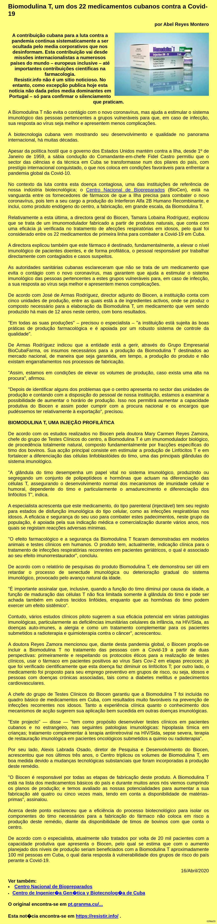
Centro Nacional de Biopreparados (125, 189)
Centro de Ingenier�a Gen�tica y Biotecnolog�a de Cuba (78, 892)
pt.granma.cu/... (85, 904)
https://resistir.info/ (97, 916)
